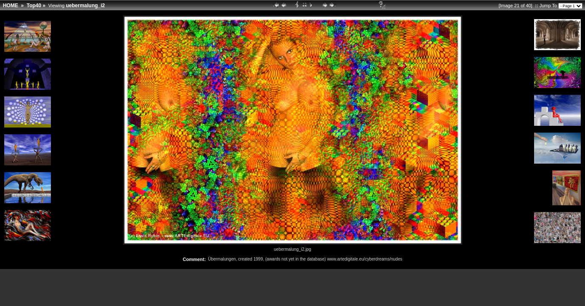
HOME (10, 5)
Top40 (34, 5)
